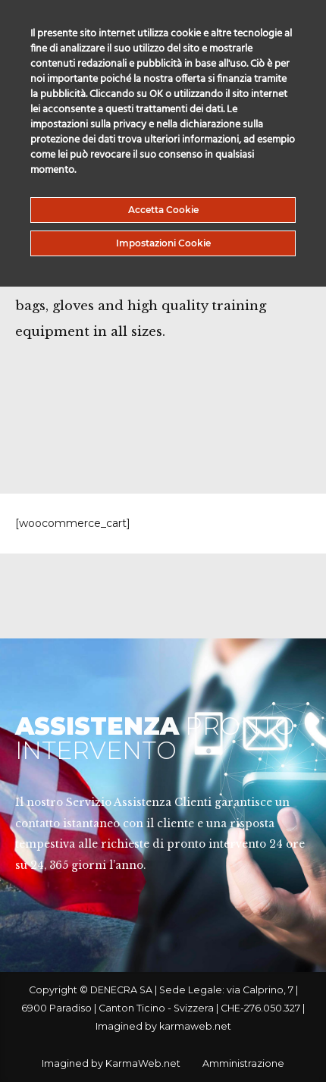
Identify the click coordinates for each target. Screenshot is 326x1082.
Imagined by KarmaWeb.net (111, 1063)
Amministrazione (243, 1063)
